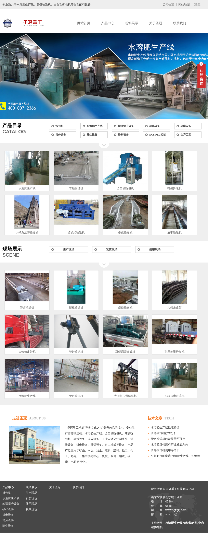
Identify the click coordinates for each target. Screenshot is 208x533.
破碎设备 (154, 126)
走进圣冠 (19, 418)
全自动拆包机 (125, 188)
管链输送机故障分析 (164, 433)
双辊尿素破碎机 (125, 351)
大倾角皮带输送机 (27, 232)
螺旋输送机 (125, 232)
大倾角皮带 (174, 307)
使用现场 (154, 249)
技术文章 (155, 418)
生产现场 (68, 249)
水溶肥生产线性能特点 (165, 427)
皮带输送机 (174, 232)
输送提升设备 (126, 126)
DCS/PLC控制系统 (157, 135)
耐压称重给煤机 (174, 351)
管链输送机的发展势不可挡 (168, 438)
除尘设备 (92, 134)
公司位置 (168, 4)
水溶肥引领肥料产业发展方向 (169, 444)
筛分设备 (60, 134)
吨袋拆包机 (174, 188)
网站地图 (184, 4)
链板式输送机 (76, 232)
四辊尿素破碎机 (174, 395)
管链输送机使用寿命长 (165, 450)
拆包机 (59, 126)
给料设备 (123, 134)
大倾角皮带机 (27, 351)
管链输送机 (76, 188)
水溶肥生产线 (95, 126)
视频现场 (31, 509)
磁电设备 (186, 126)
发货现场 (111, 249)
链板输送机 (76, 307)
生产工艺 (186, 134)
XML (197, 4)
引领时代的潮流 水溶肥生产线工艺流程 (175, 455)
